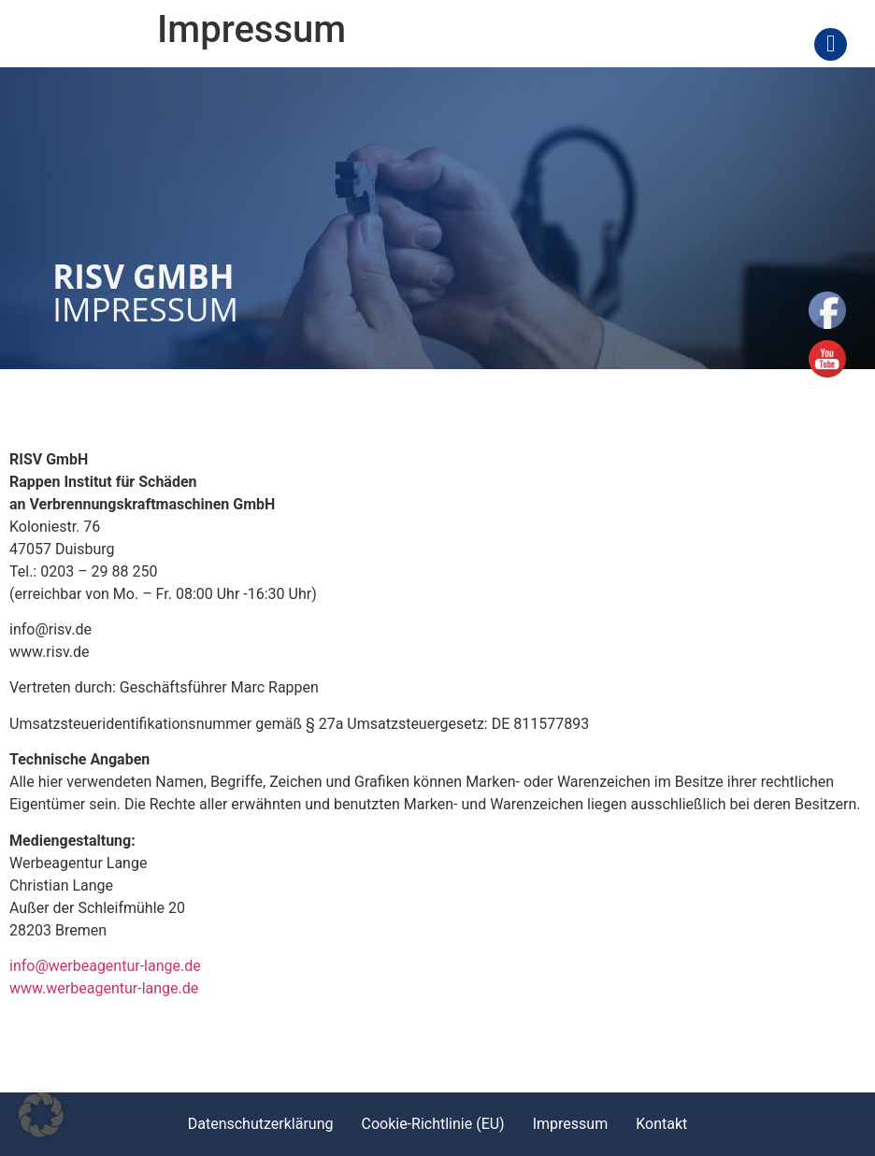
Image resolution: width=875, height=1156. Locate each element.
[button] (41, 1115)
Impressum (571, 1124)
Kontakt (661, 1124)
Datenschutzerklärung (261, 1124)
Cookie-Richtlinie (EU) (432, 1124)
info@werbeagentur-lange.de (105, 966)
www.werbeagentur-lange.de (103, 988)
